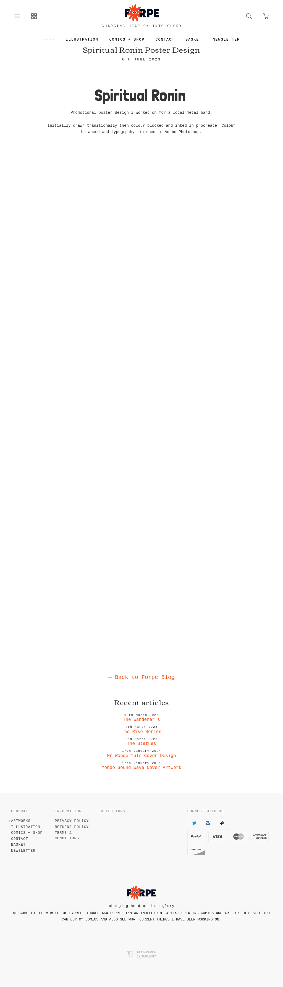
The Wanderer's (141, 719)
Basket (198, 40)
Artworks (48, 40)
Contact (169, 40)
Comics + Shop (131, 40)
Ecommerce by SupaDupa (146, 954)
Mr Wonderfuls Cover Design (141, 755)
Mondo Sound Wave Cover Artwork (141, 767)
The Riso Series (141, 731)
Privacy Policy (72, 821)
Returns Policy (72, 827)
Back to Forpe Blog (141, 677)
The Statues (141, 743)
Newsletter (231, 40)
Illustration (86, 40)
